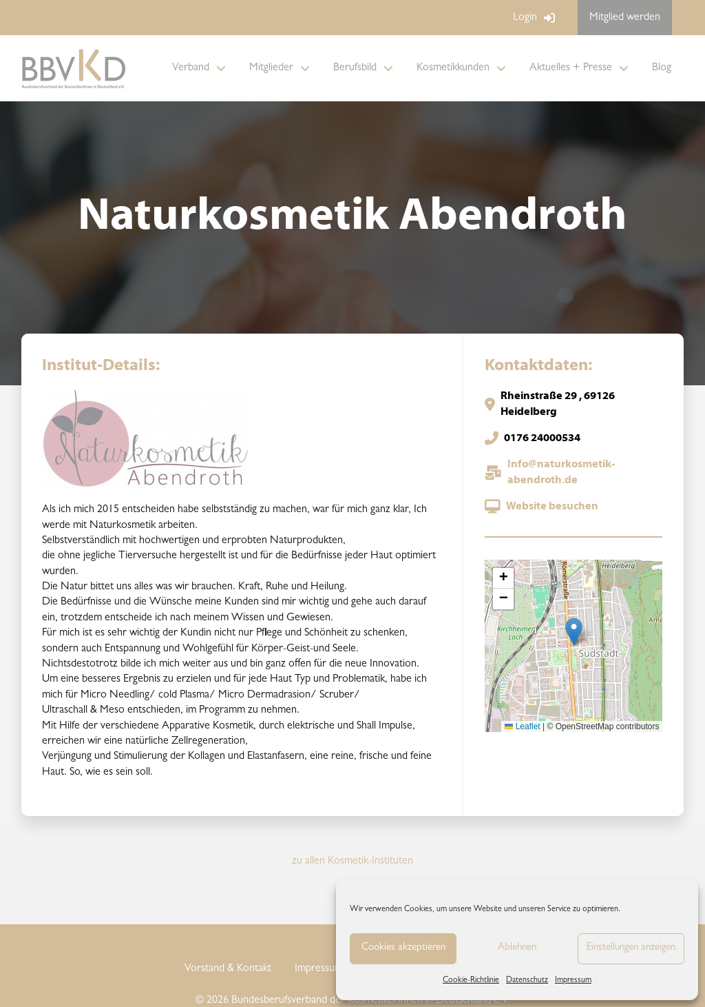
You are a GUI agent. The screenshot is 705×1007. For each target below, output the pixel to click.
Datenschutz (527, 981)
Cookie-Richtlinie (471, 981)
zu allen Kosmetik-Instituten (352, 861)
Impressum (573, 981)
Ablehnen (517, 948)
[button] (573, 632)
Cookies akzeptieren (403, 948)
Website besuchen (552, 506)
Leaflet (522, 726)
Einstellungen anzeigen (631, 948)
